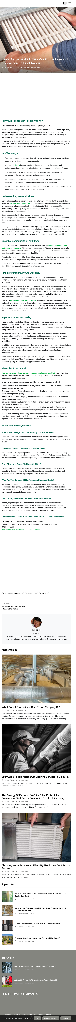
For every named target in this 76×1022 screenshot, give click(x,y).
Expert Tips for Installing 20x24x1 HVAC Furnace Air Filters (37, 924)
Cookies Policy (27, 1018)
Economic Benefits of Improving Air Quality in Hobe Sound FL (38, 938)
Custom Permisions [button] (50, 1018)
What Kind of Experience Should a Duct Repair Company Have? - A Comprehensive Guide (40, 909)
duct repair (44, 594)
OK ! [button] (37, 1018)
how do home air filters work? (13, 594)
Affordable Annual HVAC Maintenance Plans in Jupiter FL (35, 980)
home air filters (32, 594)
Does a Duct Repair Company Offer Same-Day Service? (35, 966)
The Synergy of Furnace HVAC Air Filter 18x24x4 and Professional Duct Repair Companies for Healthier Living (33, 797)
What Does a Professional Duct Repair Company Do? (31, 707)
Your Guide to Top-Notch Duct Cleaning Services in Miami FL (35, 776)
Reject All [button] (66, 1018)
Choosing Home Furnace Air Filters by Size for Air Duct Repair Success (36, 867)
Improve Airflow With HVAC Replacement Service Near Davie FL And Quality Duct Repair (41, 895)
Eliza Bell (6, 67)
